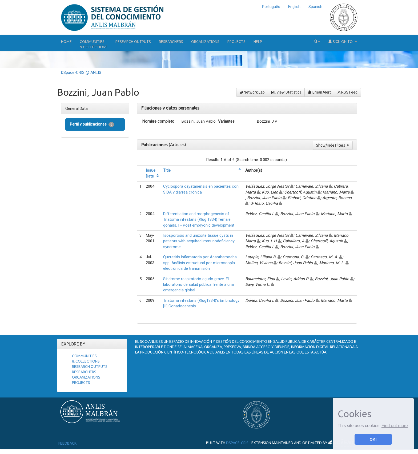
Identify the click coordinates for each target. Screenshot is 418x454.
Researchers (171, 41)
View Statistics (286, 92)
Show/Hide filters (332, 145)
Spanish (315, 6)
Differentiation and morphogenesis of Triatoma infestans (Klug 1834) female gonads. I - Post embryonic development (198, 219)
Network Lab (252, 92)
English (294, 6)
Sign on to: (342, 41)
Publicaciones (155, 144)
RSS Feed (347, 92)
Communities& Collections (93, 44)
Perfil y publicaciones (92, 124)
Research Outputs (133, 41)
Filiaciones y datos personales (170, 108)
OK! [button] (373, 439)
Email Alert (319, 92)
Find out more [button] (394, 425)
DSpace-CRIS (237, 443)
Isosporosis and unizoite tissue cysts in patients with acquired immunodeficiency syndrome (199, 241)
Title (167, 170)
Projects (236, 41)
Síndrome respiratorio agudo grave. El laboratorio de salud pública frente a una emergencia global (198, 284)
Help (258, 41)
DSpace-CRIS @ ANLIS (81, 72)
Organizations (205, 41)
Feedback (67, 443)
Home (66, 41)
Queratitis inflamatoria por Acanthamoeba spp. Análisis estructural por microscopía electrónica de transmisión (200, 263)
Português (271, 6)
